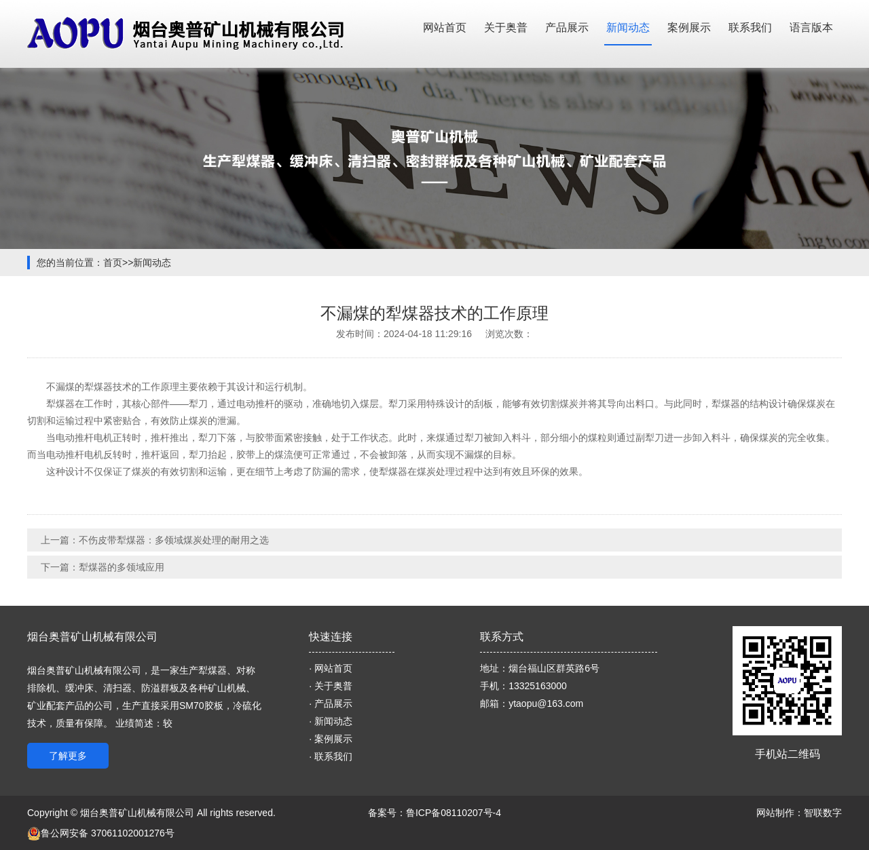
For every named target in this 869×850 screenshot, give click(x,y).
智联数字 (823, 812)
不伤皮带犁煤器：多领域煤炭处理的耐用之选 (174, 540)
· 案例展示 (330, 738)
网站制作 (775, 812)
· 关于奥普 (330, 685)
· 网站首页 (330, 668)
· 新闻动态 (330, 721)
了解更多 (68, 755)
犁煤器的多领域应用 (121, 567)
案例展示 (689, 27)
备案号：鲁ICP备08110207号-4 (434, 812)
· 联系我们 (330, 756)
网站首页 (444, 27)
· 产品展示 (330, 703)
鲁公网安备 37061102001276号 (100, 833)
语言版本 (811, 27)
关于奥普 (506, 27)
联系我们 (750, 27)
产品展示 (567, 27)
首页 (112, 262)
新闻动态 (628, 27)
